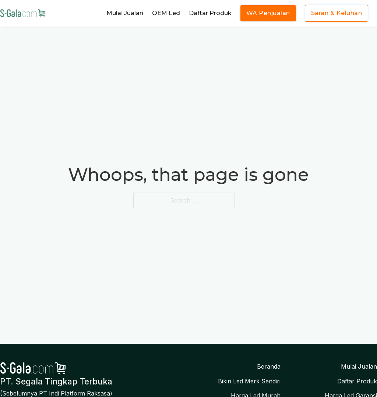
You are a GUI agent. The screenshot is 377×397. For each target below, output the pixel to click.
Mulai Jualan (124, 13)
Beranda (269, 366)
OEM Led (166, 13)
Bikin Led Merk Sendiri (249, 381)
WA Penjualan (268, 13)
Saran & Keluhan (336, 13)
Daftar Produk (210, 13)
